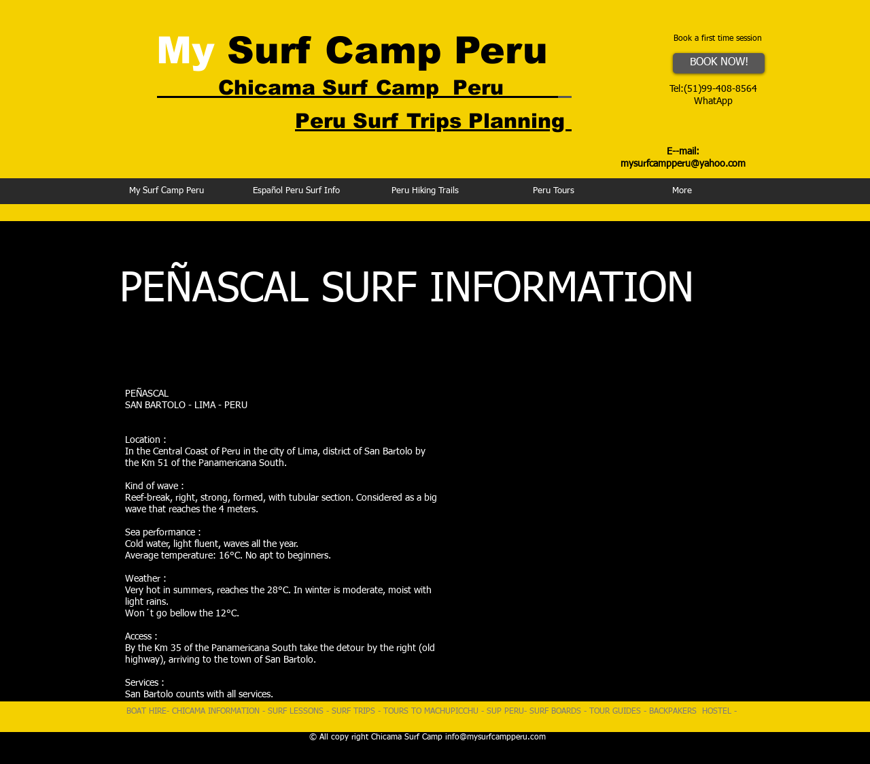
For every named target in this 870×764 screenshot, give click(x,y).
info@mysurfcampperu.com (495, 737)
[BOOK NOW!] (719, 63)
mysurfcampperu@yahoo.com (683, 164)
